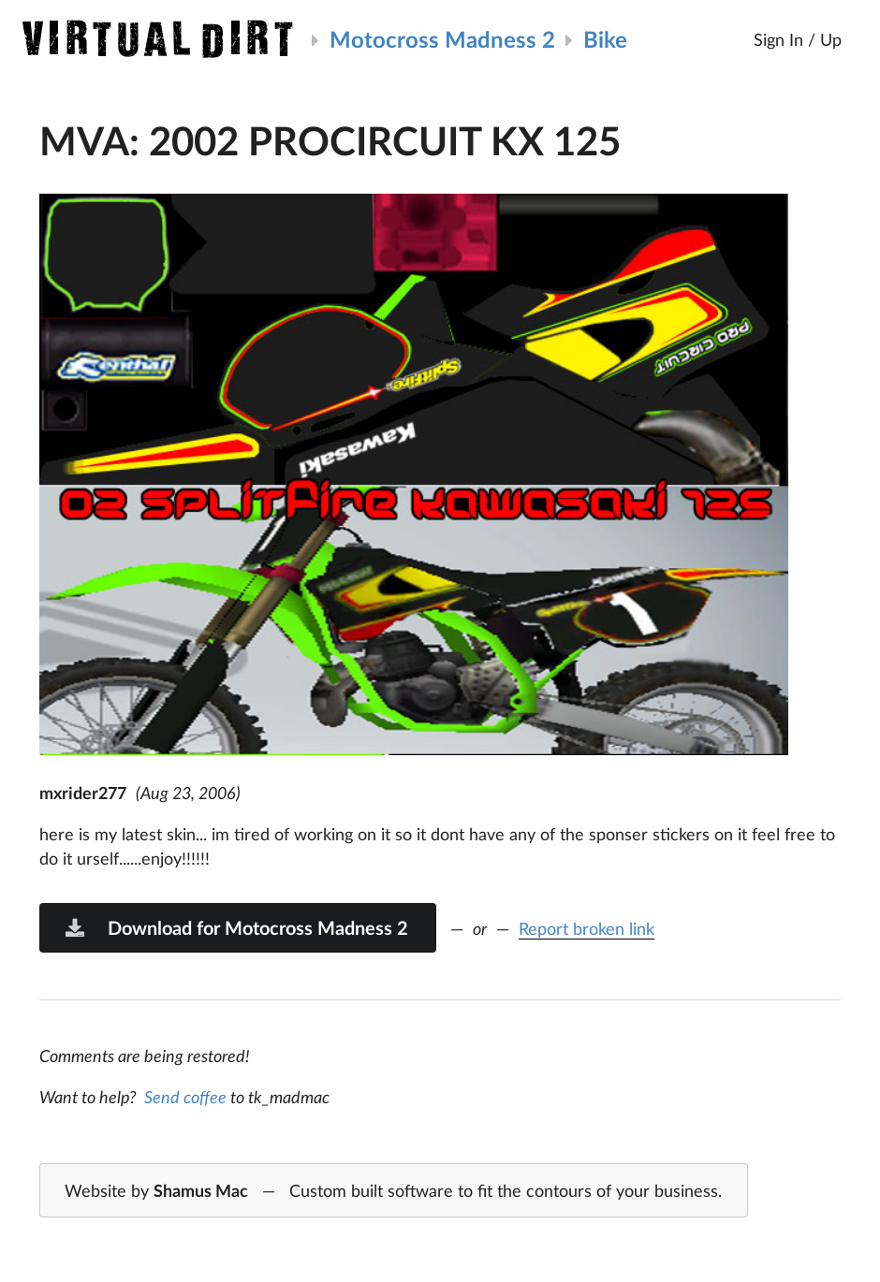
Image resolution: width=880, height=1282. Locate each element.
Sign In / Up (798, 39)
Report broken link (586, 928)
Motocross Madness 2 (442, 38)
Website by (393, 1191)
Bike (605, 38)
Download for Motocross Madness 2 (236, 927)
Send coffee (185, 1096)
